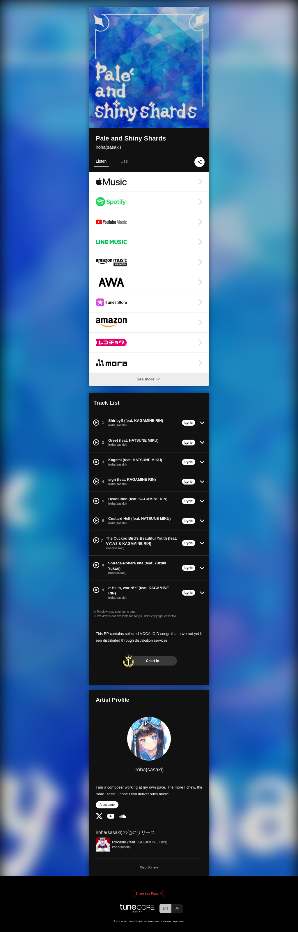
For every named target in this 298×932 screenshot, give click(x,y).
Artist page (107, 804)
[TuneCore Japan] (137, 910)
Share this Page (149, 893)
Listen (101, 161)
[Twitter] (99, 818)
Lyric (189, 423)
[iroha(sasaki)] (149, 739)
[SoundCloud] (122, 816)
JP (177, 908)
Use (124, 161)
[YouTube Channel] (110, 817)
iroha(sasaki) (108, 147)
